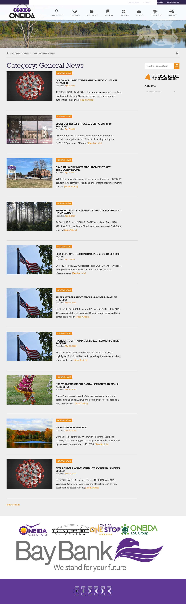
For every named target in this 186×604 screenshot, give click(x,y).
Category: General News (44, 53)
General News (64, 73)
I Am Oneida (131, 2)
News (26, 53)
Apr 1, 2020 (70, 259)
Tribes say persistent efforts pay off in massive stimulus (86, 299)
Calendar (145, 2)
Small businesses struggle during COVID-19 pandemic (83, 125)
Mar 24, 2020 (70, 474)
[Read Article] (87, 99)
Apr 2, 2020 (70, 172)
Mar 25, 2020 (70, 389)
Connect (16, 53)
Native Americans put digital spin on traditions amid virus (87, 385)
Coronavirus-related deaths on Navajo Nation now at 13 (86, 82)
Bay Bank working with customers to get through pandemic (83, 168)
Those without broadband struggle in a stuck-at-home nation (88, 212)
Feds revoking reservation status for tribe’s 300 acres (87, 255)
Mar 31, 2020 (70, 303)
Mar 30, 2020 (70, 346)
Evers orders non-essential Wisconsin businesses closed (88, 470)
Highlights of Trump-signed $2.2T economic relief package (88, 342)
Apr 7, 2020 (70, 86)
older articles (13, 504)
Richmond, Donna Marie (71, 427)
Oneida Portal (172, 2)
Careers (158, 2)
